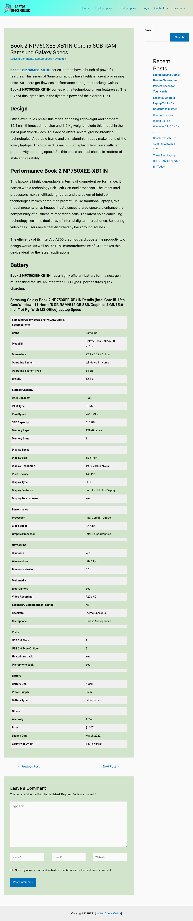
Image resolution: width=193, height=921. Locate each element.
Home (86, 8)
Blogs (145, 8)
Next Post (111, 766)
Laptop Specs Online (108, 913)
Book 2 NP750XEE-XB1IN (30, 70)
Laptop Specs (103, 8)
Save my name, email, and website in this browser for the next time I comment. (63, 870)
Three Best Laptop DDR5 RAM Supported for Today (166, 161)
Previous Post (29, 766)
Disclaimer (180, 8)
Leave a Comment (21, 58)
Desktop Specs (127, 8)
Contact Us (161, 8)
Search (149, 30)
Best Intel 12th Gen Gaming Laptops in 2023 (164, 143)
